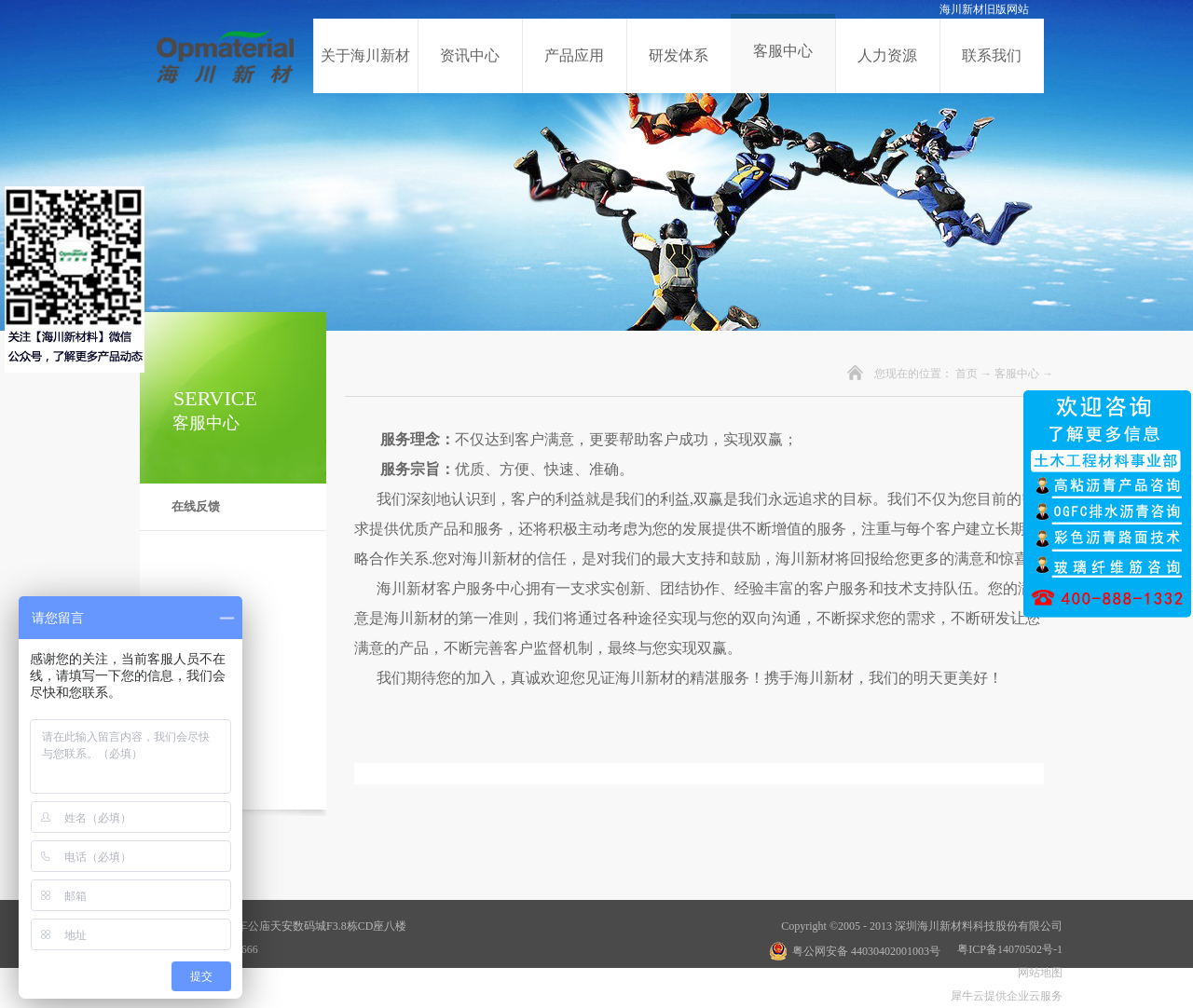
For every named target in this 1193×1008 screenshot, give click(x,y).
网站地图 (1037, 972)
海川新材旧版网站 (984, 9)
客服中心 (1016, 373)
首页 (966, 373)
